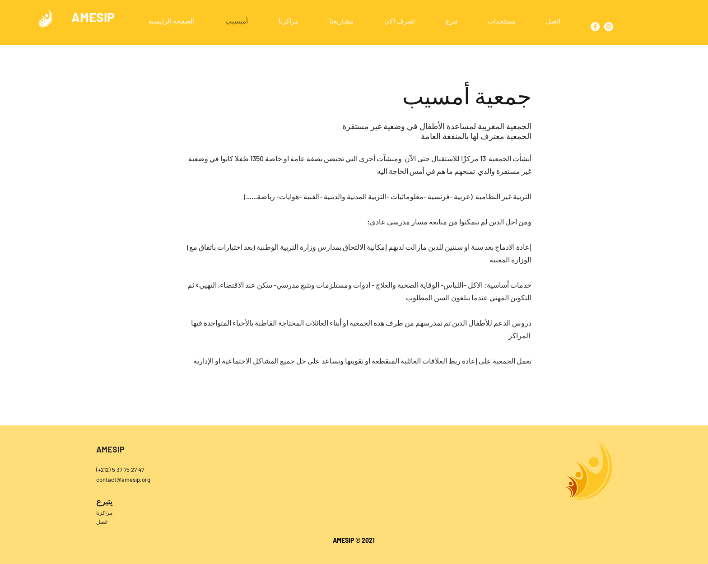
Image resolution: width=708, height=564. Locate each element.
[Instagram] (608, 26)
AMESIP (93, 17)
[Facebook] (595, 26)
